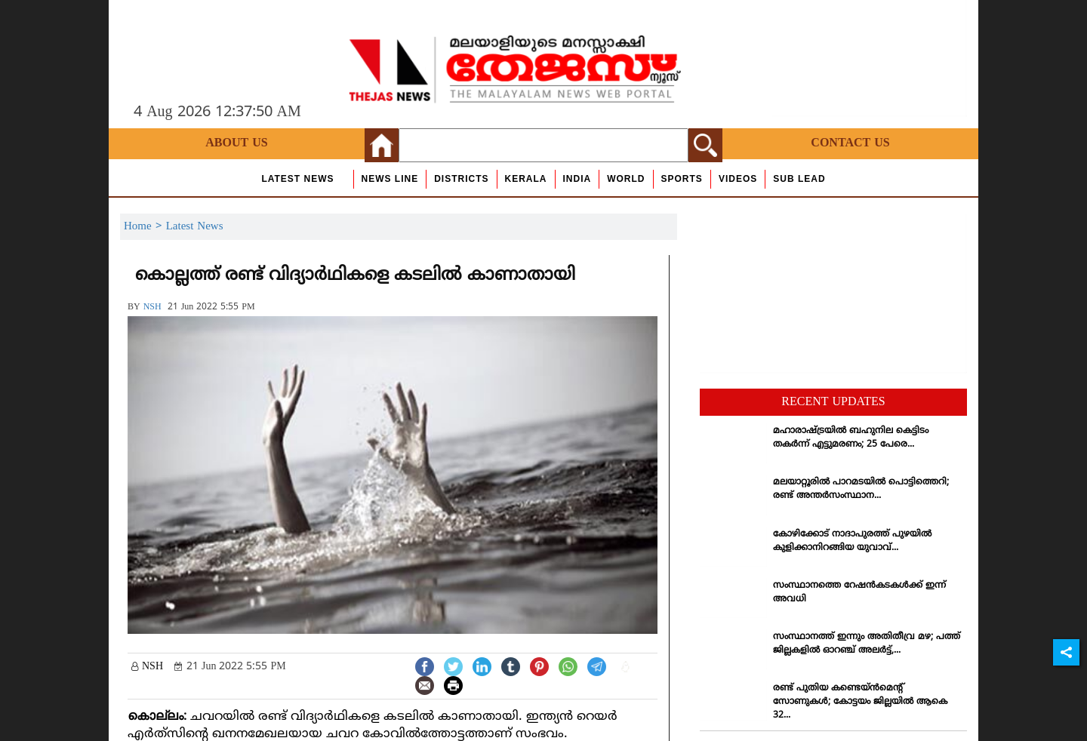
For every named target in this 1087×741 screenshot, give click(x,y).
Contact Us (850, 143)
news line (390, 179)
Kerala (526, 179)
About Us (236, 143)
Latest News (297, 179)
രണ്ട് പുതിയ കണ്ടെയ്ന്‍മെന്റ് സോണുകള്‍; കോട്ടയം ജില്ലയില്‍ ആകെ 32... (860, 702)
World (626, 179)
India (577, 179)
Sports (682, 179)
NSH (152, 307)
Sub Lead (799, 179)
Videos (738, 179)
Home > (145, 227)
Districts (461, 179)
